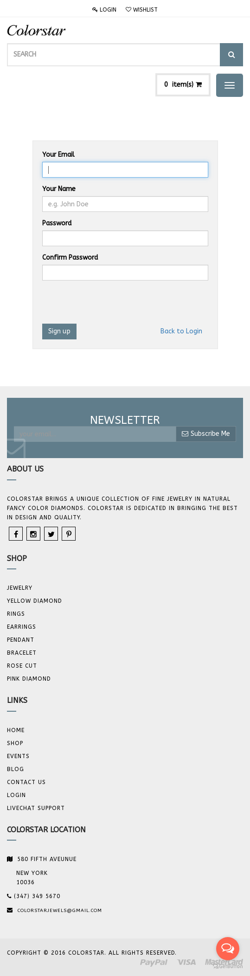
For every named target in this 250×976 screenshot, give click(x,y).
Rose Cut (22, 666)
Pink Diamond (29, 679)
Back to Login (181, 331)
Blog (15, 769)
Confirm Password (70, 258)
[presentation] (112, 305)
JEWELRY (19, 588)
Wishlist (142, 9)
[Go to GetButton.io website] (228, 966)
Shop (15, 743)
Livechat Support (36, 808)
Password (56, 223)
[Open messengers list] (227, 948)
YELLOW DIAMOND (34, 601)
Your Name (59, 189)
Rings (16, 614)
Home (16, 730)
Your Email (58, 155)
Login (104, 9)
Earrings (21, 627)
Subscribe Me (206, 434)
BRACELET (22, 653)
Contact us (26, 782)
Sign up (59, 331)
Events (18, 756)
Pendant (20, 640)
